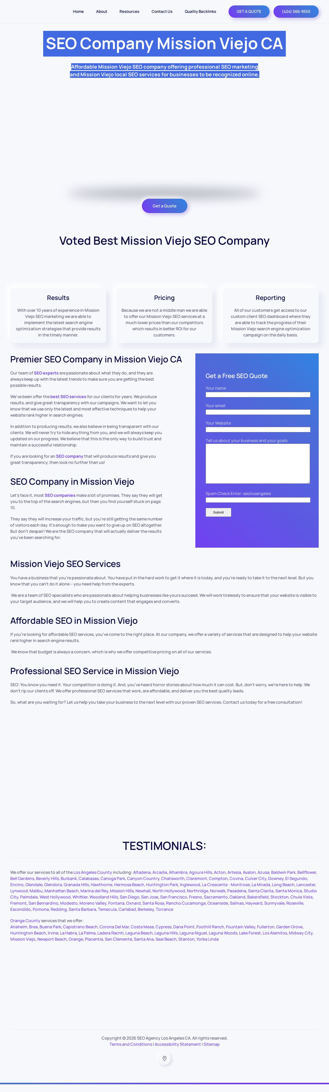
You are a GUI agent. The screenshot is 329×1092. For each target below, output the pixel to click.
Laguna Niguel (193, 940)
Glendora (53, 892)
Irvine (53, 940)
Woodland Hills (103, 904)
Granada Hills (76, 892)
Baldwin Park (283, 880)
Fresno (195, 904)
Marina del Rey (94, 898)
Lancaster (305, 892)
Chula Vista (301, 904)
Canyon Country (143, 886)
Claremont (196, 886)
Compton (218, 886)
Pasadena (236, 898)
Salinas (237, 911)
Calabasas (89, 886)
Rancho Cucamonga (186, 911)
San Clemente (118, 947)
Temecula (107, 917)
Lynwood (19, 898)
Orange (76, 947)
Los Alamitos (275, 940)
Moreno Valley (92, 911)
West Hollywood (55, 904)
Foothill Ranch (210, 934)
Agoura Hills (200, 880)
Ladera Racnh (110, 940)
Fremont (18, 911)
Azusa (263, 880)
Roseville (294, 911)
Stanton (186, 947)
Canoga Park (112, 886)
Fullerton (266, 934)
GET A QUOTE (249, 11)
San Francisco (173, 904)
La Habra (68, 940)
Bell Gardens (22, 886)
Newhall (143, 898)
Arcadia (159, 880)
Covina (236, 886)
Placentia (94, 947)
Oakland (237, 904)
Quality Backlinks (200, 11)
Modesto (69, 911)
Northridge (197, 898)
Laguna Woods (223, 940)
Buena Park (50, 934)
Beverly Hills (47, 886)
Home (78, 11)
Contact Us (162, 11)
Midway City (301, 940)
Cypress (163, 934)
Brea (33, 934)
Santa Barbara (82, 917)
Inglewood (190, 892)
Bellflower (306, 880)
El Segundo (296, 886)
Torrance (164, 917)
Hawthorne (101, 892)
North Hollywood (168, 898)
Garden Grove (289, 934)
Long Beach (283, 892)
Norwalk (217, 898)
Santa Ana (144, 947)
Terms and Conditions (130, 1052)
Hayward (253, 911)
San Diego (129, 904)
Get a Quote (165, 206)
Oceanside (217, 911)
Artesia (234, 880)
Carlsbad (127, 917)
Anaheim (18, 934)
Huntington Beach (28, 940)
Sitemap (212, 1052)
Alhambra (178, 880)
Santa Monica (288, 898)
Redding (59, 917)
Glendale (33, 892)
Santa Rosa (153, 911)
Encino (17, 892)
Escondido (20, 917)
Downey (276, 886)
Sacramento (216, 904)
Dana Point (184, 934)
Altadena (142, 880)
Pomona (41, 917)
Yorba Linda (207, 947)
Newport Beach (52, 947)
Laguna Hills (166, 940)
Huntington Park (162, 892)
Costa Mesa (142, 934)
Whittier (80, 904)
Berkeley (146, 917)
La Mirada (261, 892)
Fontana (116, 911)
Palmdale (29, 904)
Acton (220, 880)
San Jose (149, 904)
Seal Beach (166, 947)
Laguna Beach (139, 940)
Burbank (69, 886)
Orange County (25, 928)
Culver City (255, 886)
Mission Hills (122, 898)
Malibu (36, 898)
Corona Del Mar (114, 934)
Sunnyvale (274, 911)
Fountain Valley (240, 934)
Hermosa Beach (129, 892)
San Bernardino (43, 911)
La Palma (87, 940)
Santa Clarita (260, 898)
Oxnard (133, 911)
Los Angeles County (93, 880)
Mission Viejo (22, 947)
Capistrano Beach (80, 934)
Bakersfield (258, 904)
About (101, 11)
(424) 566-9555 (296, 11)
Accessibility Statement (178, 1052)
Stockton (279, 904)
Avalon (249, 880)
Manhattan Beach (61, 898)
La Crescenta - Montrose (226, 892)
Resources (129, 11)
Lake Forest (250, 940)
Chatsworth (173, 886)
